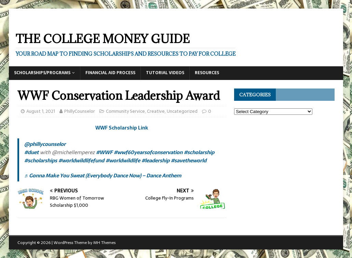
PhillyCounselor (79, 111)
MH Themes (104, 242)
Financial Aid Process (110, 72)
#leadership (155, 160)
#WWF (104, 152)
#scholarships (40, 160)
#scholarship (199, 152)
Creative (156, 111)
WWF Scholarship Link (121, 128)
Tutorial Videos (165, 72)
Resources (207, 72)
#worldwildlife (123, 160)
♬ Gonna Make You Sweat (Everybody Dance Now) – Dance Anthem (102, 175)
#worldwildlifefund (81, 160)
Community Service (125, 111)
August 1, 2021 (40, 111)
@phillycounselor (45, 144)
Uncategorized (182, 111)
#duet (31, 152)
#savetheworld (188, 160)
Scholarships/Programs (42, 72)
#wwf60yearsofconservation (148, 152)
